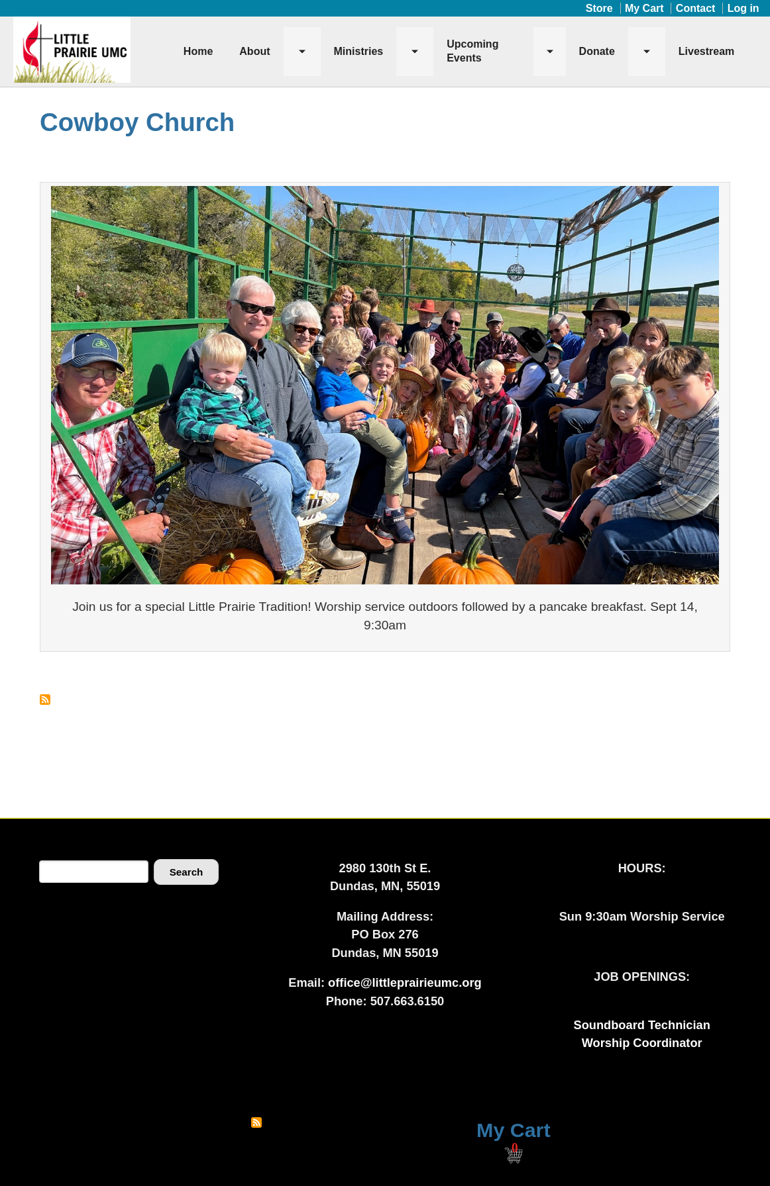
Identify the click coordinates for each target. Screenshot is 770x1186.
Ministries (359, 51)
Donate (597, 51)
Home (198, 51)
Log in (743, 8)
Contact (696, 8)
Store (599, 8)
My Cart (644, 8)
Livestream (707, 51)
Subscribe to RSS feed (256, 1122)
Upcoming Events (472, 51)
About (254, 51)
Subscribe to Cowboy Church (45, 699)
